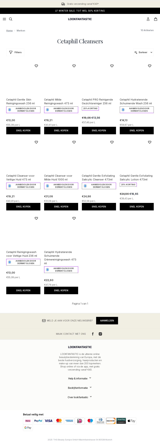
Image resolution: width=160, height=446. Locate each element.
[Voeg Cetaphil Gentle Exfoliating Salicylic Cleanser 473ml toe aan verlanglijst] (112, 142)
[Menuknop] (4, 19)
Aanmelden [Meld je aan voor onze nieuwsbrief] (107, 320)
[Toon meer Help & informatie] (80, 378)
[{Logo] (80, 19)
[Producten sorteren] (144, 52)
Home (9, 30)
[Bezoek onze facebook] (93, 334)
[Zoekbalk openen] (11, 19)
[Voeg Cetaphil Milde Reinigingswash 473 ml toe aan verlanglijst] (74, 66)
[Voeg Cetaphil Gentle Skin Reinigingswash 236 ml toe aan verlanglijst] (36, 66)
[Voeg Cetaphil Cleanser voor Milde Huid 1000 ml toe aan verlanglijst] (74, 142)
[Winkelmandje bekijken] (155, 19)
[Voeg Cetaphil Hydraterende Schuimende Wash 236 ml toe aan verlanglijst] (149, 66)
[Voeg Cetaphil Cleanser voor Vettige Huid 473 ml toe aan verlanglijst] (36, 142)
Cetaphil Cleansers (80, 41)
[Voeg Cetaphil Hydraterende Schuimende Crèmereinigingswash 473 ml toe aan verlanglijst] (74, 218)
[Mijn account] (148, 19)
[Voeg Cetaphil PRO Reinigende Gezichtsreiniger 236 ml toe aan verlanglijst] (112, 66)
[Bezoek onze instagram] (100, 334)
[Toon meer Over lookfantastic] (80, 397)
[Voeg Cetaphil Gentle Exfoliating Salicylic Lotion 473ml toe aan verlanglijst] (149, 142)
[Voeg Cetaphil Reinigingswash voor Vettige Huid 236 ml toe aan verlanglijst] (36, 218)
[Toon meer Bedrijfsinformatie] (80, 388)
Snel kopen (23, 130)
